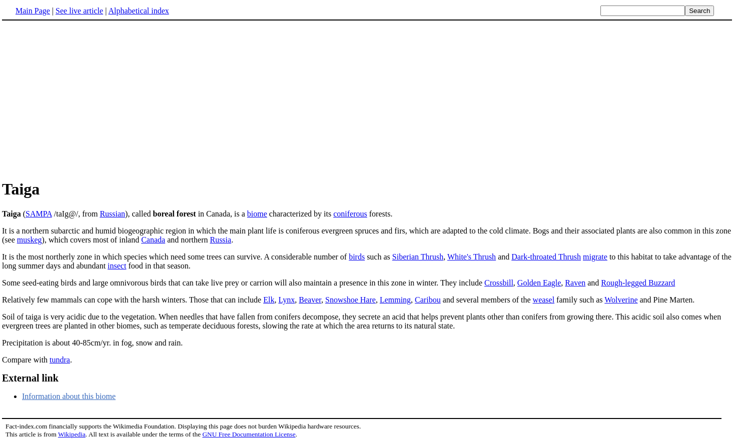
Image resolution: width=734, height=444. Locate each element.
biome (257, 214)
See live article (79, 10)
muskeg (29, 240)
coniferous (350, 214)
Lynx (286, 300)
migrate (595, 256)
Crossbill (498, 282)
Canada (153, 240)
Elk (268, 300)
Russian (112, 214)
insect (117, 266)
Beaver (310, 300)
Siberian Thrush (417, 256)
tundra (60, 360)
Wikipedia (72, 434)
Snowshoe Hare (350, 300)
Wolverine (620, 300)
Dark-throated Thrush (546, 256)
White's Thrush (471, 256)
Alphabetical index (138, 10)
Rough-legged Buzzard (638, 282)
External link (30, 378)
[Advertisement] (86, 100)
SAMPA (39, 214)
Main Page (33, 10)
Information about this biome (69, 396)
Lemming (395, 300)
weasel (544, 300)
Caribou (428, 300)
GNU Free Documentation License (248, 434)
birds (357, 256)
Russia (220, 240)
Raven (575, 282)
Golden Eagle (539, 282)
